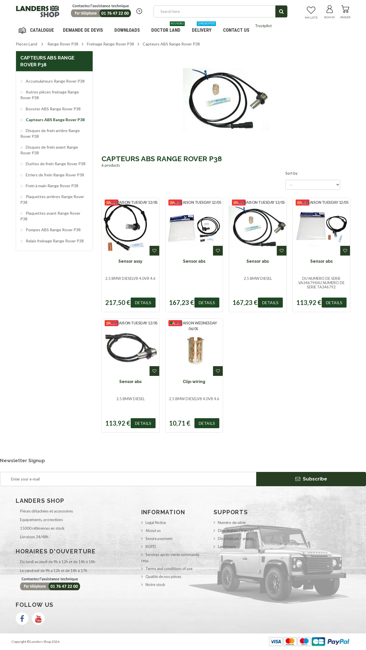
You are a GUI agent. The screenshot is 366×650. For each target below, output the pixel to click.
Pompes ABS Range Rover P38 (53, 229)
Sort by (291, 173)
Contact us (236, 30)
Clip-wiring (194, 381)
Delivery (204, 28)
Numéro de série (231, 522)
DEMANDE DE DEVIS (83, 30)
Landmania (227, 546)
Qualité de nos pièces (163, 576)
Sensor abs (194, 261)
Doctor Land (168, 28)
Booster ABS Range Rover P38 (53, 108)
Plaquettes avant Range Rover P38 (50, 216)
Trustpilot (263, 25)
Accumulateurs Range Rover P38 (55, 81)
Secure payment (159, 538)
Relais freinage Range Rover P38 (54, 240)
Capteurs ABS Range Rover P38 (55, 119)
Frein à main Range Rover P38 (51, 185)
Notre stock (155, 584)
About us (153, 530)
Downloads (127, 30)
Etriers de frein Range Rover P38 (54, 174)
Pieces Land (26, 43)
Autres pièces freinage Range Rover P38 (49, 94)
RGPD (151, 546)
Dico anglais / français (236, 530)
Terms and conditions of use (169, 568)
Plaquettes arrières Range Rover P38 (52, 199)
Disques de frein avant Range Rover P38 (49, 150)
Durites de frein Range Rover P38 (55, 163)
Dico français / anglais (236, 538)
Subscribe (311, 479)
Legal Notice (156, 522)
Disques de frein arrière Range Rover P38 (50, 133)
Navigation (37, 30)
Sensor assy (130, 261)
